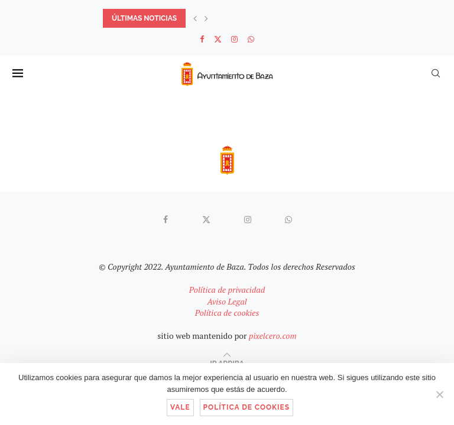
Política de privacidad (227, 289)
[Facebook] (202, 39)
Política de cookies (227, 312)
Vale (180, 407)
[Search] (436, 73)
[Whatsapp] (251, 39)
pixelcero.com (273, 335)
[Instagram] (234, 39)
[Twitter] (218, 39)
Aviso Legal (227, 301)
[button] (195, 18)
